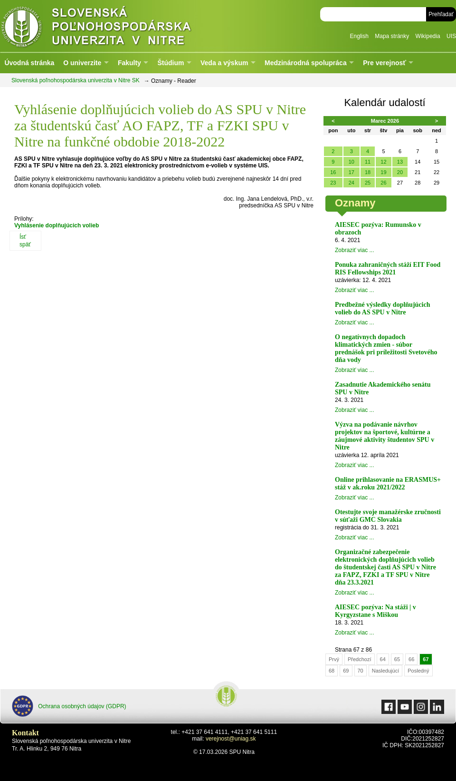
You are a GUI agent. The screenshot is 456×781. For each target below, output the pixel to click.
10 (351, 162)
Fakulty (129, 63)
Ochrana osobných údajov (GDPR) (69, 706)
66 (411, 659)
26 (383, 182)
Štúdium (170, 63)
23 (333, 182)
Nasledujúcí (385, 671)
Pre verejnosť (384, 63)
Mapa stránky (392, 36)
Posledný (418, 671)
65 (397, 659)
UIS (451, 36)
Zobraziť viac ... (354, 250)
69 (346, 671)
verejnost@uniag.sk (231, 738)
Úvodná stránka (29, 63)
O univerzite (82, 63)
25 (367, 182)
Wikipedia (428, 36)
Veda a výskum (224, 63)
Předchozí (359, 659)
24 (351, 182)
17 (351, 172)
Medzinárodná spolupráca (306, 63)
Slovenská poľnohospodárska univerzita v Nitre (116, 26)
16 (333, 172)
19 (383, 172)
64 (383, 659)
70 (360, 671)
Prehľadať (441, 14)
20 (400, 172)
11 (367, 162)
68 (331, 671)
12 (383, 162)
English (359, 36)
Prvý (334, 659)
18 (367, 172)
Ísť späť (25, 241)
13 (400, 162)
